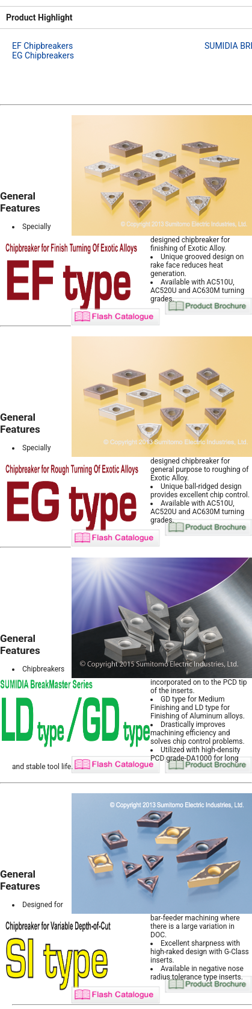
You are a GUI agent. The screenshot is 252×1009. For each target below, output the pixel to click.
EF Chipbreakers (42, 46)
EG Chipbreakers (43, 55)
